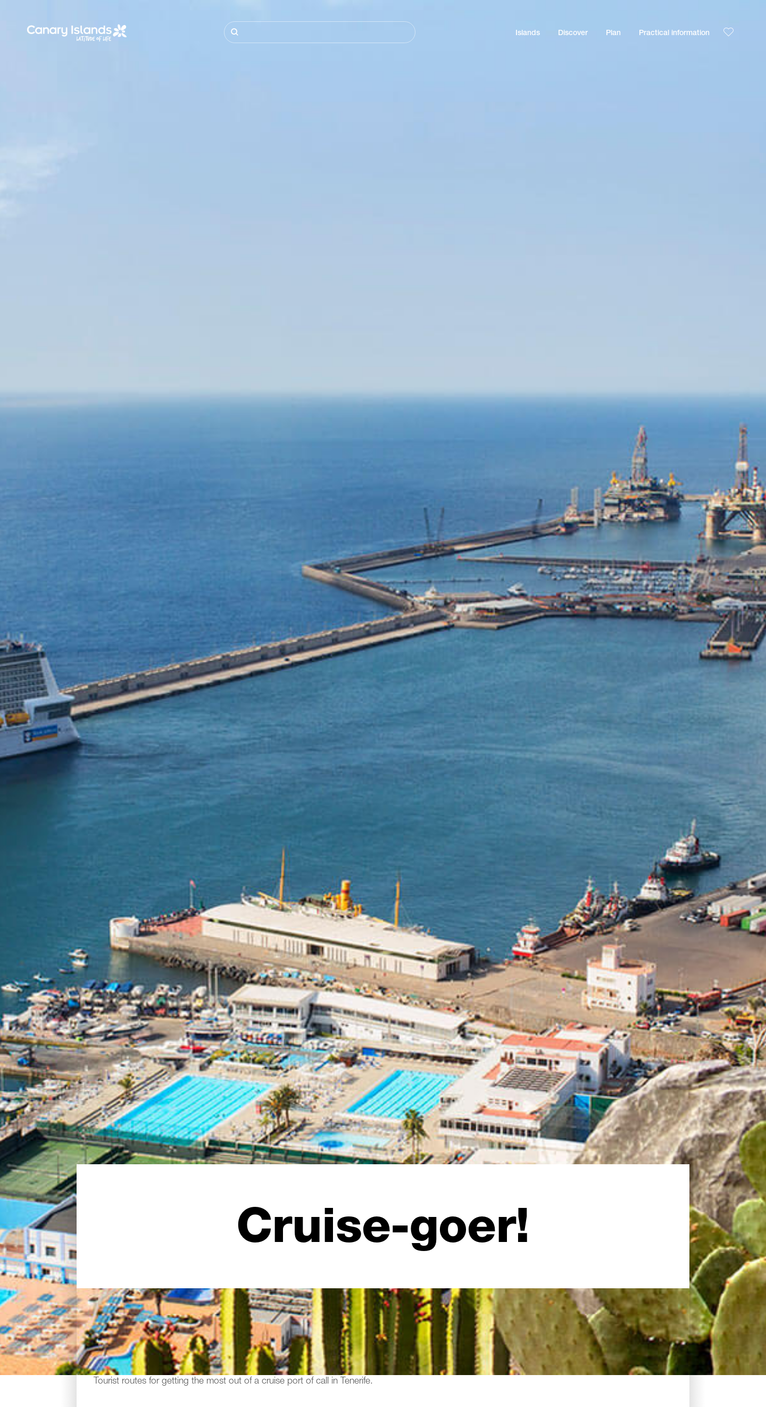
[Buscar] (319, 32)
